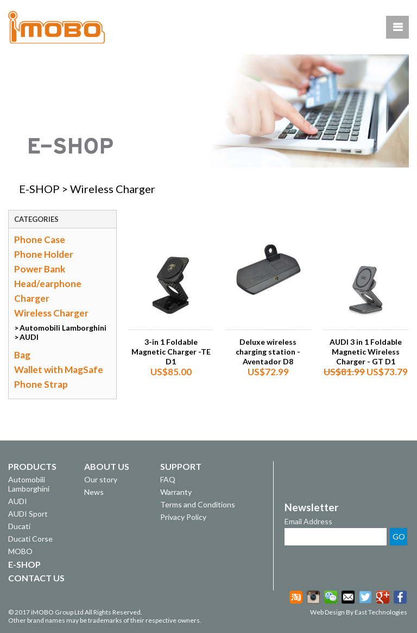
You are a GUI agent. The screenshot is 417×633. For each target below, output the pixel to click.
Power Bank (39, 269)
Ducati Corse (30, 538)
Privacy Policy (183, 517)
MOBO (20, 551)
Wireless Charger (51, 313)
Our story (100, 479)
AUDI (29, 337)
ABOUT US (106, 466)
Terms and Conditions (197, 504)
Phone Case (39, 239)
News (94, 492)
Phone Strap (41, 384)
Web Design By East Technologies (358, 612)
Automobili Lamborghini (63, 327)
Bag (22, 355)
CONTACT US (36, 578)
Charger (31, 298)
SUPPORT (180, 466)
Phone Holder (43, 254)
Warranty (176, 492)
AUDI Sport (28, 513)
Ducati (19, 526)
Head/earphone (47, 283)
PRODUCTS (32, 466)
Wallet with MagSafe (58, 369)
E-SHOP (39, 188)
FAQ (167, 479)
